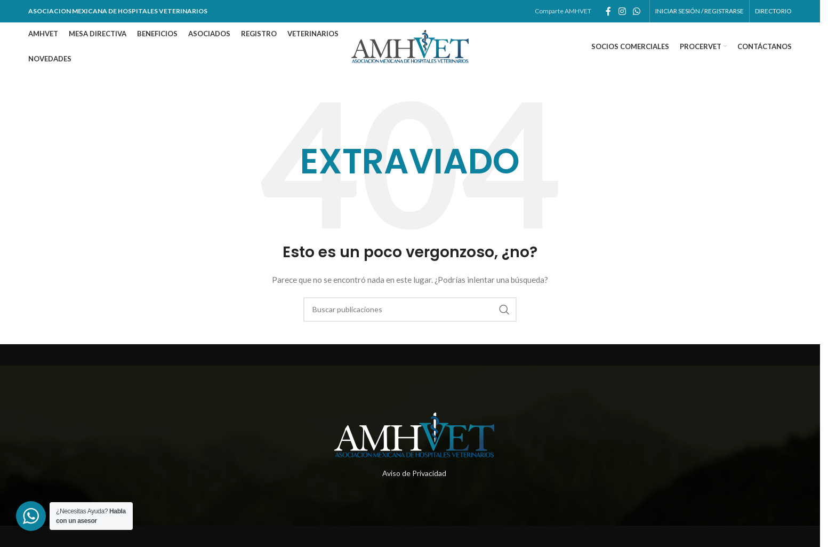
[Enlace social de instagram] (622, 11)
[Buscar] (410, 309)
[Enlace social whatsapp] (636, 11)
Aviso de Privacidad (414, 473)
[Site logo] (410, 45)
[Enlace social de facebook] (608, 11)
